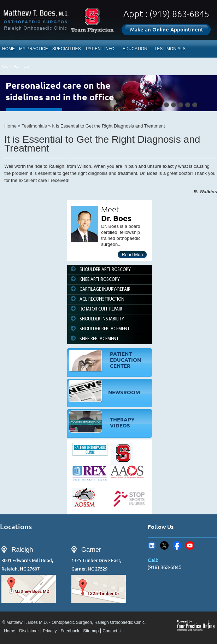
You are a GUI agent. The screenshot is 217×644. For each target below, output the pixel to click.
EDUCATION (135, 48)
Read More (133, 254)
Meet (110, 209)
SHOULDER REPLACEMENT (104, 329)
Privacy (50, 630)
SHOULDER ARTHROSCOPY (105, 269)
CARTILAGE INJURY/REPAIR (105, 289)
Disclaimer (29, 630)
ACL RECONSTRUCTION (102, 299)
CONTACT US (15, 66)
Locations (16, 526)
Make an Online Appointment (166, 29)
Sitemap (91, 630)
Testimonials (34, 126)
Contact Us (112, 630)
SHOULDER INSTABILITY (102, 319)
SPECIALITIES (66, 48)
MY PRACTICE (33, 48)
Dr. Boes (116, 218)
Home (10, 126)
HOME (8, 48)
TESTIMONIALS (170, 48)
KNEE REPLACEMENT (99, 339)
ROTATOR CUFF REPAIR (101, 309)
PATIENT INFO (100, 48)
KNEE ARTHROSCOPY (100, 279)
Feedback (70, 630)
